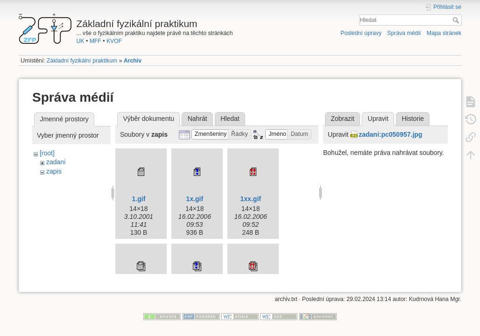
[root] (47, 153)
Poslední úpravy (360, 33)
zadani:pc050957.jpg (390, 134)
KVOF (114, 41)
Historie (413, 118)
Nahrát (197, 118)
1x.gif (195, 199)
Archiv (132, 60)
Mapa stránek (444, 33)
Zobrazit (342, 118)
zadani (55, 162)
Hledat (456, 20)
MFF (95, 41)
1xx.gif (250, 199)
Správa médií (404, 33)
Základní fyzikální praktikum (82, 60)
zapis (54, 171)
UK (81, 41)
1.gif (139, 199)
